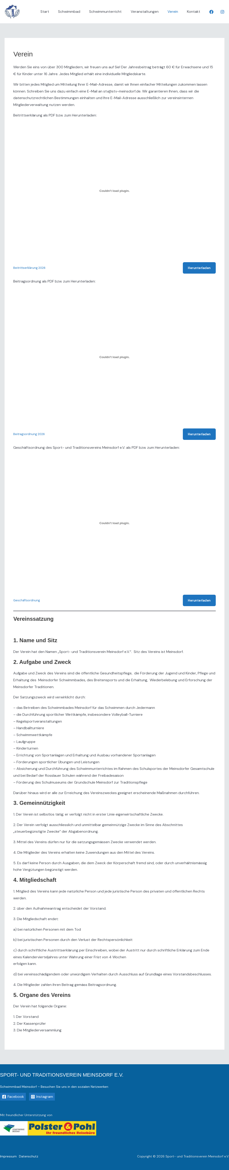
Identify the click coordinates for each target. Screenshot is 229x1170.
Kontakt (194, 11)
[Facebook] (211, 12)
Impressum (8, 1156)
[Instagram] (222, 12)
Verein (175, 11)
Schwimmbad (77, 11)
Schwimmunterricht (111, 11)
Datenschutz (28, 1156)
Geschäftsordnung (26, 600)
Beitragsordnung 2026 (29, 434)
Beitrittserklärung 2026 (29, 268)
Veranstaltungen (149, 11)
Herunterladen (199, 268)
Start (54, 11)
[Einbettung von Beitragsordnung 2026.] (114, 356)
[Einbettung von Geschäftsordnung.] (114, 523)
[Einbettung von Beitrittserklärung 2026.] (114, 190)
